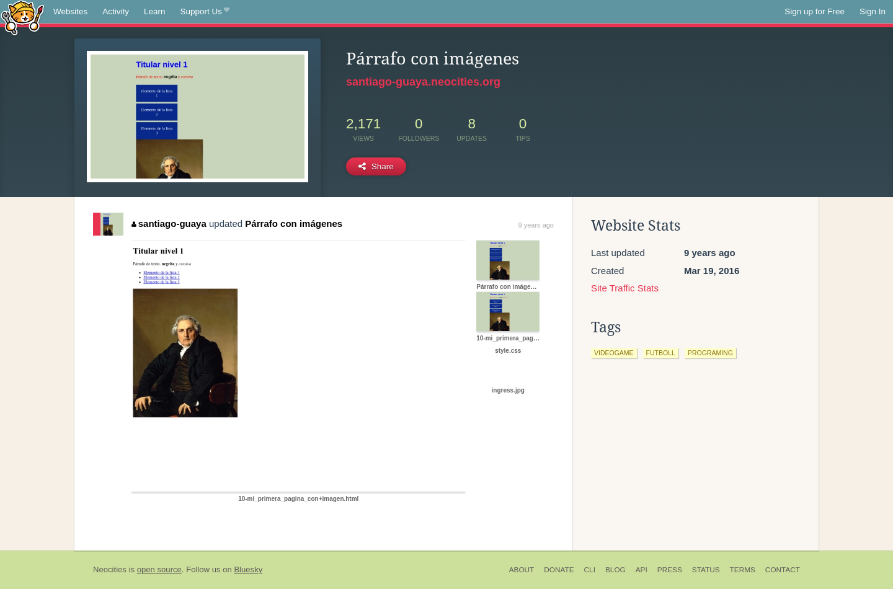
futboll (660, 352)
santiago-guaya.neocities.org (423, 82)
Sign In (873, 11)
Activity (115, 11)
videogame (614, 352)
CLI (589, 569)
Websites (70, 11)
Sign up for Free (814, 11)
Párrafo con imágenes (293, 223)
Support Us (204, 12)
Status (706, 569)
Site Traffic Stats (625, 288)
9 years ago (536, 225)
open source (159, 569)
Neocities (110, 569)
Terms (742, 569)
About (522, 569)
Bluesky (248, 569)
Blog (615, 569)
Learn (155, 11)
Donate (559, 569)
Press (669, 569)
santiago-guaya (169, 223)
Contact (782, 569)
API (641, 569)
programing (710, 352)
